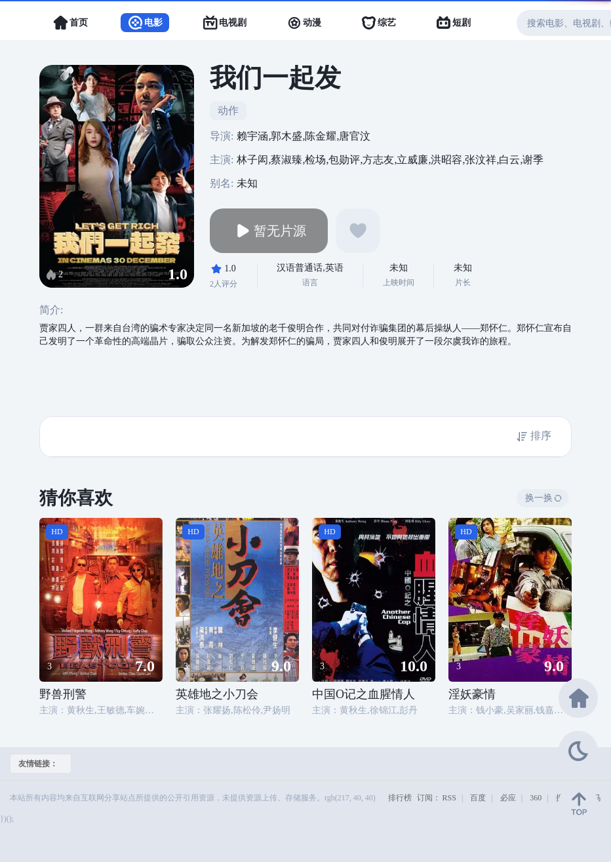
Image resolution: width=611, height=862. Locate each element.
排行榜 (400, 797)
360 (536, 797)
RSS (449, 797)
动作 (228, 110)
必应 (508, 797)
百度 (478, 797)
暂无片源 (268, 231)
